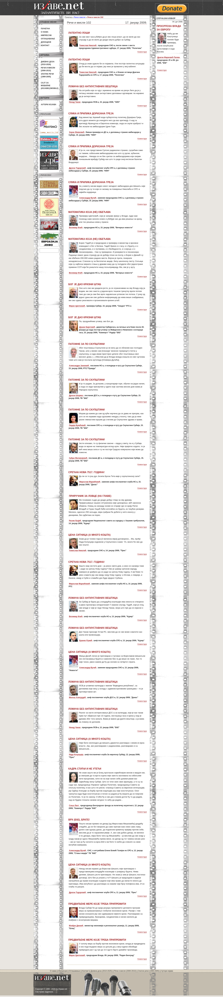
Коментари (142, 52)
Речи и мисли (79, 17)
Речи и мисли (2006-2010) (125, 971)
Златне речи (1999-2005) (148, 971)
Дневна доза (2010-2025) (101, 971)
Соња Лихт (74, 805)
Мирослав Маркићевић (89, 482)
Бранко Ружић (85, 640)
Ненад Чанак (74, 102)
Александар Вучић (87, 198)
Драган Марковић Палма (168, 57)
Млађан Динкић (76, 926)
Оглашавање (48, 39)
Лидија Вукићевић (77, 425)
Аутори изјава (48, 104)
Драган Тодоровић (77, 168)
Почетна (45, 29)
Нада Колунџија (76, 754)
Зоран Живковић (76, 132)
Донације (46, 42)
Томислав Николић (88, 45)
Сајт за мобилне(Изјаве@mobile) (50, 85)
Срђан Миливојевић (78, 458)
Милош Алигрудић (77, 697)
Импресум (46, 35)
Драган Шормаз (76, 395)
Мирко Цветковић (77, 306)
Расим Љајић (75, 521)
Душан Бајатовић (87, 327)
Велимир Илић (75, 228)
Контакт (45, 45)
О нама (44, 32)
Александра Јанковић (79, 366)
